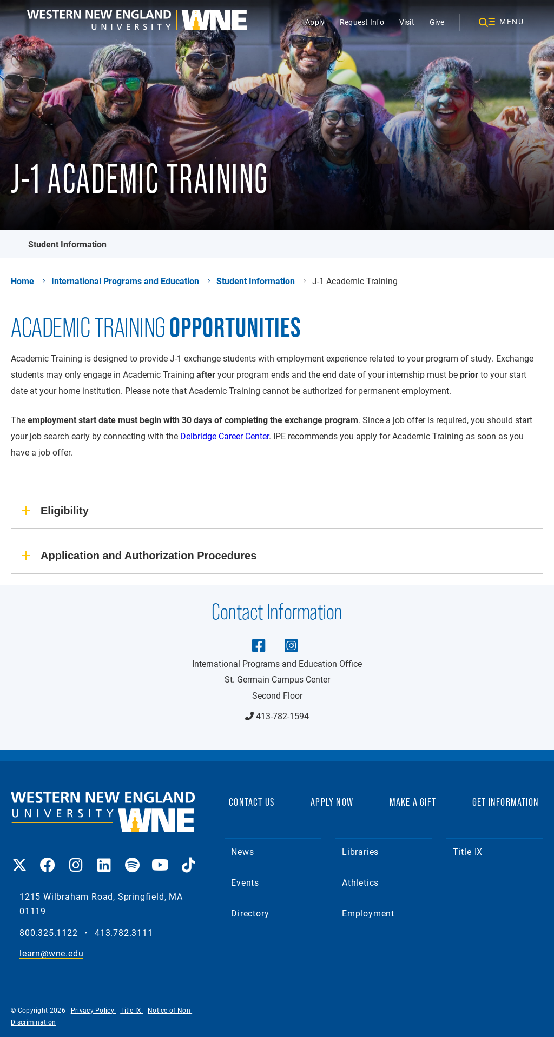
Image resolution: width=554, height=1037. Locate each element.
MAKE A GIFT (413, 802)
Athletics (360, 882)
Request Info (362, 22)
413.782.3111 (124, 933)
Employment (368, 913)
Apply (315, 22)
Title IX (468, 851)
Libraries (360, 851)
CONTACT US (251, 802)
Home (22, 281)
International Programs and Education (125, 281)
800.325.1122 (48, 933)
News (242, 851)
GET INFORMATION (505, 802)
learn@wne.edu (51, 953)
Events (245, 882)
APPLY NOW (332, 802)
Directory (250, 913)
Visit (406, 22)
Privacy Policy (93, 1010)
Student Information (67, 244)
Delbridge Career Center (224, 435)
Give (437, 22)
